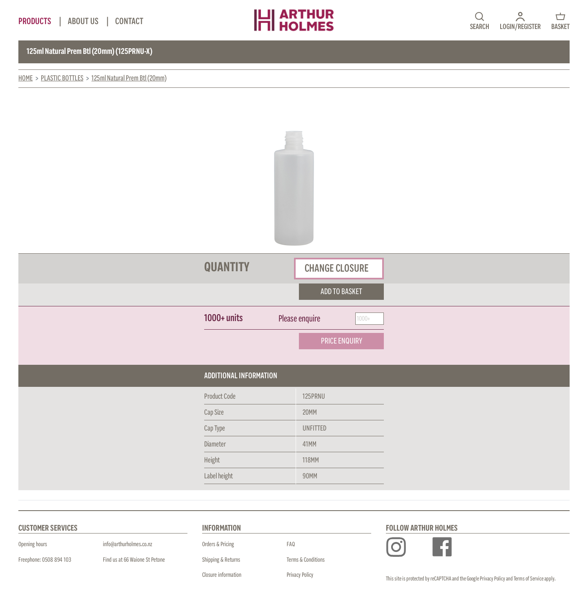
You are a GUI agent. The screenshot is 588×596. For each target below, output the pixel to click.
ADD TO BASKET (341, 292)
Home (25, 78)
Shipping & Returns (221, 560)
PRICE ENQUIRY (341, 341)
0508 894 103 (56, 560)
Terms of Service (528, 579)
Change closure (337, 268)
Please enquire (299, 319)
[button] (520, 20)
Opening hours (32, 544)
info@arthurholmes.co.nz (127, 544)
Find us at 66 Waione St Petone (134, 560)
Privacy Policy (300, 575)
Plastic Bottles (62, 78)
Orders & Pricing (218, 544)
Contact (129, 21)
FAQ (291, 544)
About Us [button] (84, 21)
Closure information (221, 575)
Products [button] (35, 21)
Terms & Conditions (306, 560)
